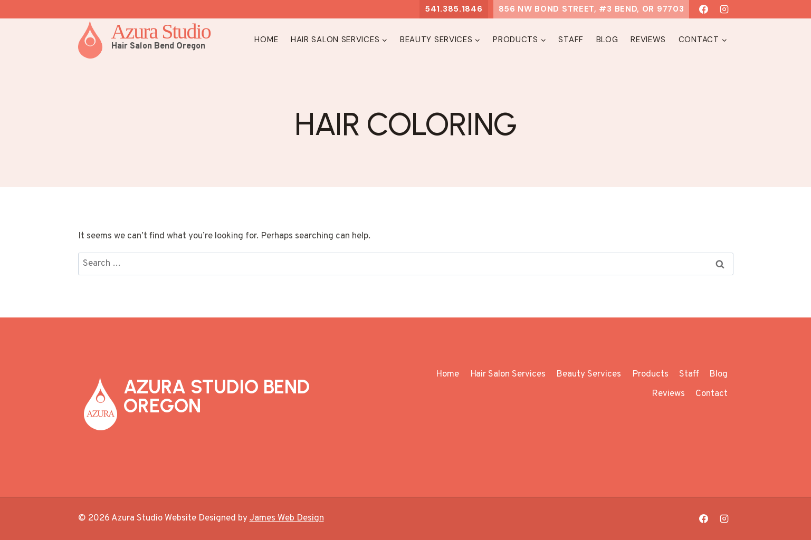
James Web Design (287, 518)
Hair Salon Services (508, 374)
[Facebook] (703, 9)
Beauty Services (588, 374)
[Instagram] (724, 9)
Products (650, 374)
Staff (571, 39)
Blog (607, 39)
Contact (711, 394)
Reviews (648, 39)
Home (266, 39)
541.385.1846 (453, 9)
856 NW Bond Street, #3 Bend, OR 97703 (591, 9)
